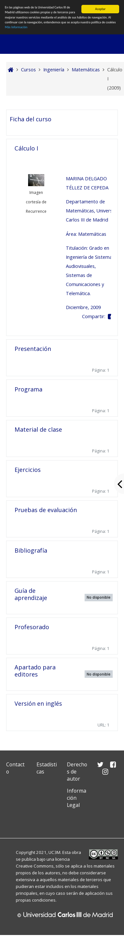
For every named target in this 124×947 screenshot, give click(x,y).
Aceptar (100, 9)
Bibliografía (31, 550)
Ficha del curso (30, 119)
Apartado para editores (35, 670)
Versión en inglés (38, 703)
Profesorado (32, 627)
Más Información (16, 27)
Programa (28, 389)
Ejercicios (28, 470)
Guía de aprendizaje (31, 594)
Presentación (33, 349)
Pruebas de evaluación (46, 510)
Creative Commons (35, 866)
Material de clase (38, 429)
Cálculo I (26, 148)
